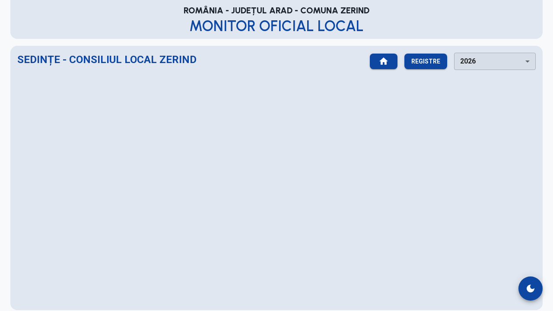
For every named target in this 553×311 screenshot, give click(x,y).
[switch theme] (530, 288)
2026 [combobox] (468, 61)
